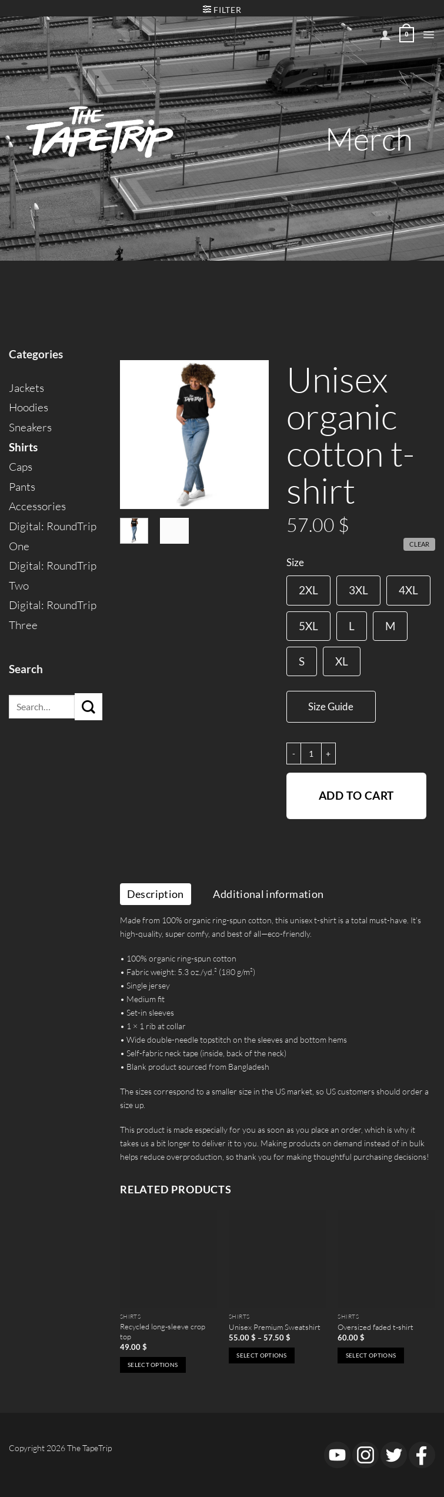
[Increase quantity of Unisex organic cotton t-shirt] (329, 753)
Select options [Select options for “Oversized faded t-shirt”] (371, 1355)
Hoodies (28, 407)
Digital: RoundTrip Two (52, 575)
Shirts (23, 447)
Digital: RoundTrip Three (52, 615)
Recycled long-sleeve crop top (162, 1331)
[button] (428, 34)
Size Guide (330, 706)
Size (295, 562)
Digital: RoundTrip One (52, 536)
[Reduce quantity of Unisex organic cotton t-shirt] (293, 753)
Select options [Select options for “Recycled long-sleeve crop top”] (153, 1364)
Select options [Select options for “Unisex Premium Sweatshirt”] (261, 1355)
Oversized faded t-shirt (375, 1327)
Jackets (26, 388)
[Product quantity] (311, 753)
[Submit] (88, 707)
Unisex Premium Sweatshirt (275, 1327)
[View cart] (406, 34)
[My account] (385, 35)
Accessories (37, 506)
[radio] (308, 590)
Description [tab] (155, 893)
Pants (22, 487)
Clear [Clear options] (419, 544)
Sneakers (30, 427)
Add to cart (356, 795)
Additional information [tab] (268, 893)
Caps (20, 467)
